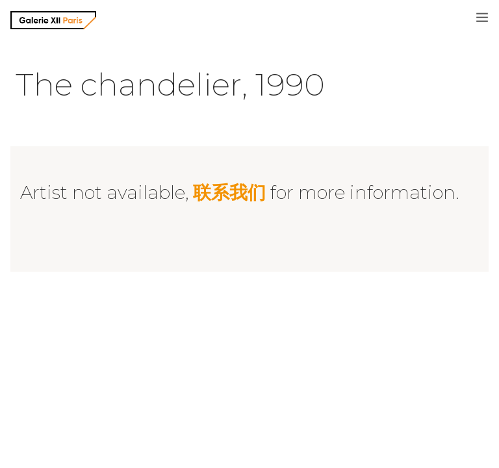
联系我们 (229, 192)
